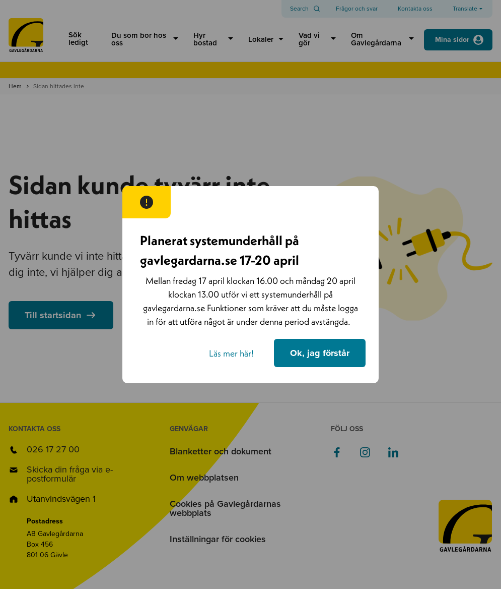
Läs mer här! (231, 353)
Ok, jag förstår (319, 353)
